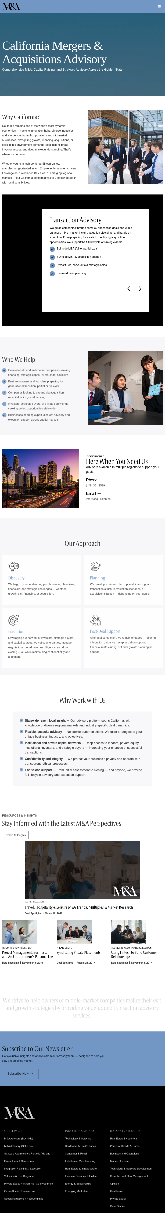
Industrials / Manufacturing (80, 1171)
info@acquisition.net (98, 499)
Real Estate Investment (123, 1148)
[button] (159, 8)
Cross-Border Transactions (19, 1201)
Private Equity (118, 1208)
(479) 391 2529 (95, 485)
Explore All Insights (15, 845)
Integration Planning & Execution (22, 1178)
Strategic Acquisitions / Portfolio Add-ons (27, 1163)
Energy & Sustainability (78, 1193)
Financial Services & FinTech (81, 1186)
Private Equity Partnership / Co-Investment (28, 1193)
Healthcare (116, 1201)
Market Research (120, 1171)
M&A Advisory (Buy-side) (18, 1148)
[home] (11, 6)
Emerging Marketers (76, 1201)
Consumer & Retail (76, 1163)
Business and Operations (124, 1163)
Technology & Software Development (131, 1178)
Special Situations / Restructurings (23, 1208)
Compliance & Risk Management (129, 1186)
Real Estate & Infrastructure (81, 1178)
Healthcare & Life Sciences (80, 1156)
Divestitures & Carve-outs (19, 1171)
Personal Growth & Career (125, 1156)
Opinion (114, 1193)
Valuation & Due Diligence (19, 1186)
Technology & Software (78, 1148)
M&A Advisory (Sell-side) (18, 1156)
